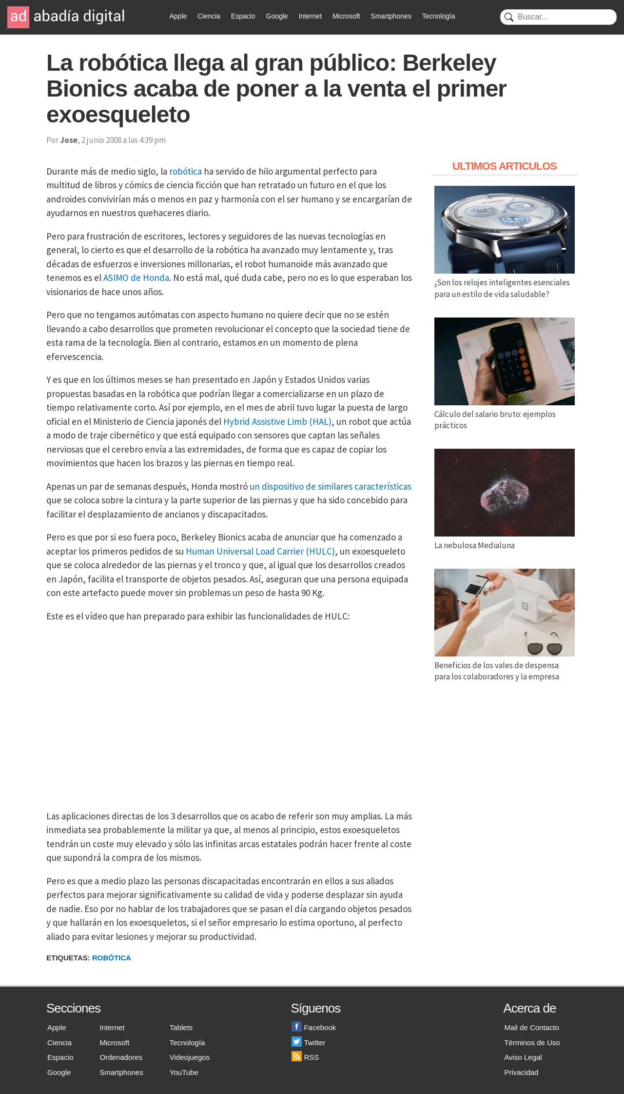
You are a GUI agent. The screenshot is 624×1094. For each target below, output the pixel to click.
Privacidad (521, 1072)
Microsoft (346, 16)
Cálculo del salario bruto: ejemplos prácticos (504, 414)
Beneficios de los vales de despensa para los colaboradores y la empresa (504, 665)
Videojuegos (190, 1057)
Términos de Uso (532, 1042)
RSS (305, 1057)
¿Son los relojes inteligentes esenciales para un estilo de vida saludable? (504, 282)
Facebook (314, 1027)
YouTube (184, 1072)
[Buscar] (558, 17)
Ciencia (208, 16)
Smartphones (391, 16)
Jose (69, 140)
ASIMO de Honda (136, 277)
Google (277, 16)
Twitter (308, 1042)
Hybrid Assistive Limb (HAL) (277, 421)
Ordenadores (121, 1057)
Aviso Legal (523, 1057)
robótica (185, 171)
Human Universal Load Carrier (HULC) (260, 551)
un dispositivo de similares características (330, 486)
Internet (310, 16)
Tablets (181, 1027)
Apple (178, 16)
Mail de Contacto (531, 1027)
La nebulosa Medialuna (504, 539)
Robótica (111, 958)
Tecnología (438, 16)
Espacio (243, 16)
